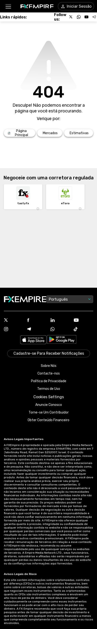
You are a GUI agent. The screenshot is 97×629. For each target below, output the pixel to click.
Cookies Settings (48, 397)
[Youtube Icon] (83, 320)
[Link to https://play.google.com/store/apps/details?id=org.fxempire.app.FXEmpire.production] (62, 340)
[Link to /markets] (49, 133)
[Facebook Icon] (37, 320)
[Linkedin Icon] (60, 320)
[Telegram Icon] (37, 329)
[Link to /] (19, 133)
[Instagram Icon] (13, 329)
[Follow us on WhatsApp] (79, 17)
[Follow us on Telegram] (94, 17)
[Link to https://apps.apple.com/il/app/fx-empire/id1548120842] (33, 340)
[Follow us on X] (71, 17)
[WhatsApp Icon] (60, 329)
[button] (8, 6)
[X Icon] (13, 320)
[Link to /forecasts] (78, 133)
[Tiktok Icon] (83, 329)
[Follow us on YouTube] (86, 17)
